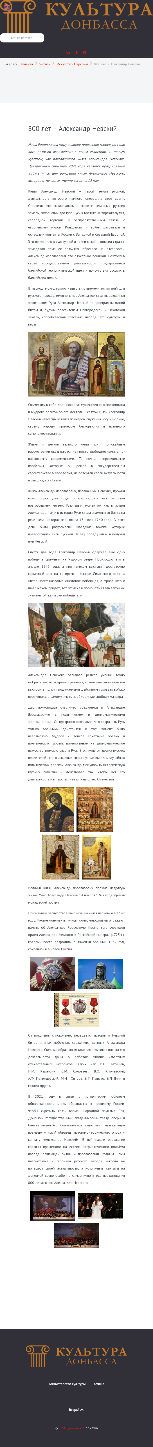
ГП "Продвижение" (70, 1428)
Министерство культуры (67, 1384)
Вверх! (76, 1409)
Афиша (99, 1384)
